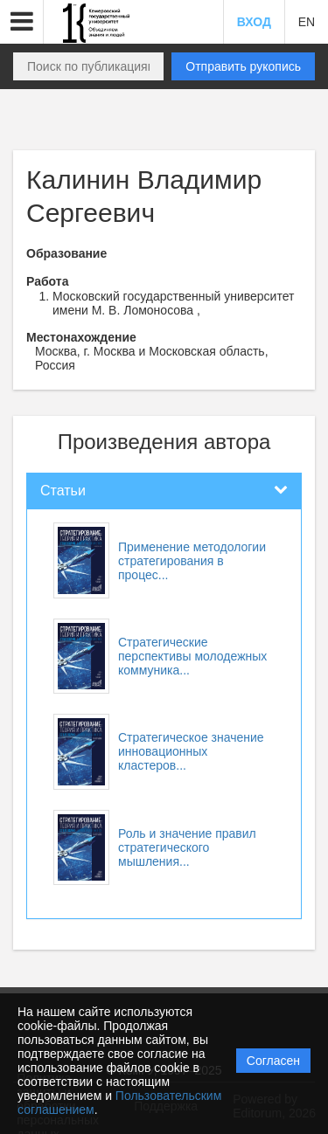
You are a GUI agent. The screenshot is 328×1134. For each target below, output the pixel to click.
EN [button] (306, 22)
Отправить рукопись (243, 66)
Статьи (63, 490)
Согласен (273, 1061)
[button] (22, 22)
